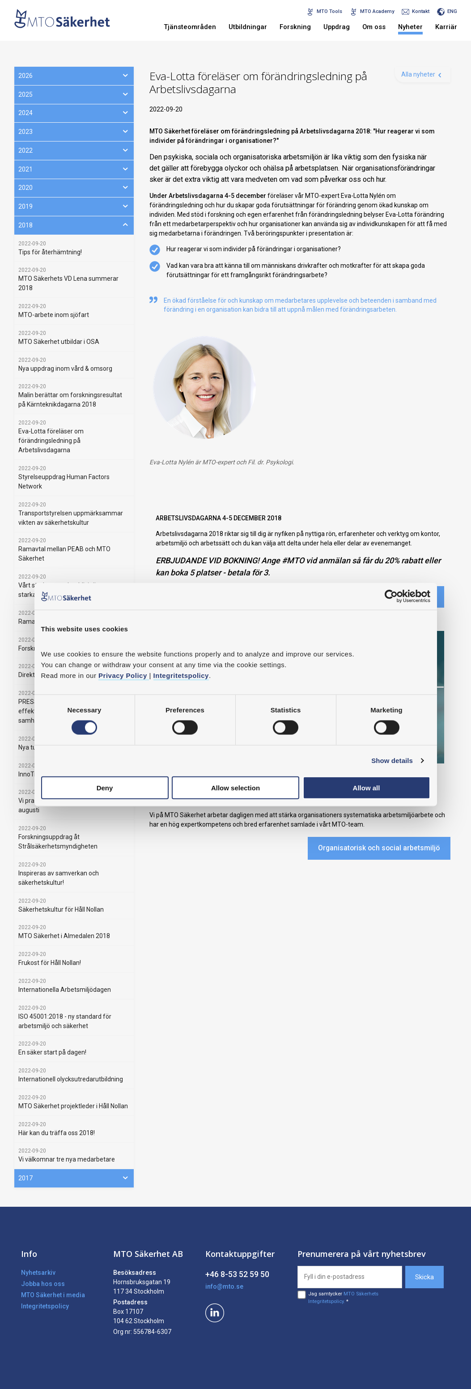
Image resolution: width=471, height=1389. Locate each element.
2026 (73, 75)
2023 (73, 131)
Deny (105, 787)
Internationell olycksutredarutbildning (70, 1079)
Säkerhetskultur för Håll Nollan (61, 909)
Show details (392, 760)
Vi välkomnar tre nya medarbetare (66, 1159)
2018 (73, 225)
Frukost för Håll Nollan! (49, 962)
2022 (73, 150)
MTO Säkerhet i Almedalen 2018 (64, 935)
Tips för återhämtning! (50, 252)
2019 (73, 206)
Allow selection (235, 787)
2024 (73, 112)
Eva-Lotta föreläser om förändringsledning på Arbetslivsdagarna (51, 441)
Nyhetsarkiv (38, 1272)
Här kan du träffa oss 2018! (56, 1132)
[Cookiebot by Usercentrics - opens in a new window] (391, 596)
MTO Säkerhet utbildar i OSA (58, 341)
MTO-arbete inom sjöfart (53, 314)
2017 (73, 1178)
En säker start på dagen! (52, 1052)
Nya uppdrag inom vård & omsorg (65, 368)
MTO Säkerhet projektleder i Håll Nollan (73, 1106)
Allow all (366, 787)
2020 (73, 187)
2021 (73, 169)
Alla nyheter (418, 74)
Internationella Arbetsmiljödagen (64, 989)
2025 (73, 94)
